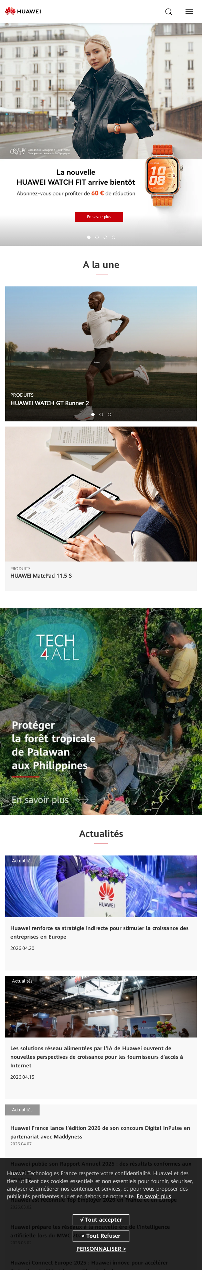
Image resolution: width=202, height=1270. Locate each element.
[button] (89, 237)
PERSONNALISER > (101, 1249)
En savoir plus (99, 217)
